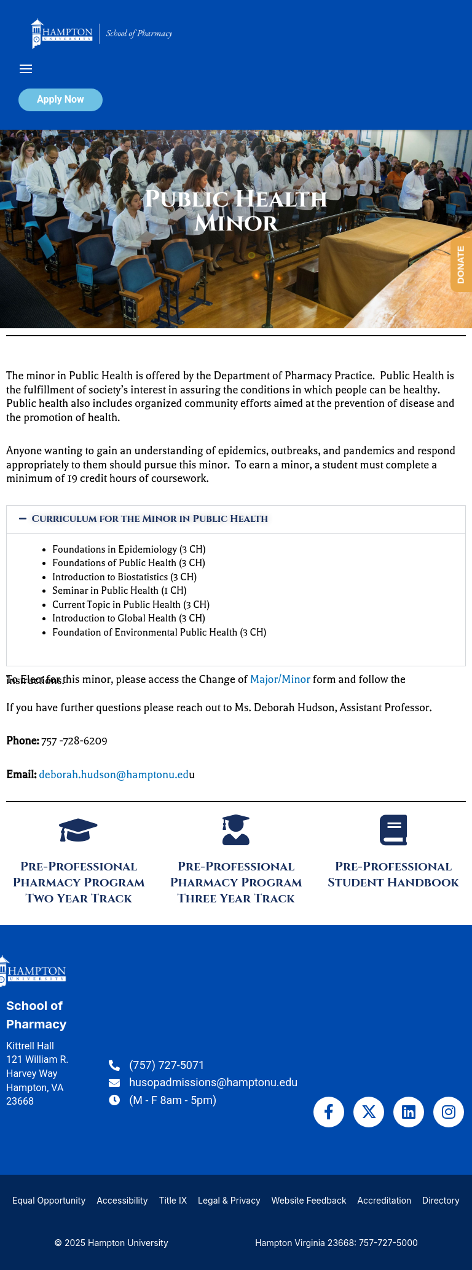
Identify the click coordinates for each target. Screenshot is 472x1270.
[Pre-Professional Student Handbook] (393, 829)
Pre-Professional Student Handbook (393, 874)
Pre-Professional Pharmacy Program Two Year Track (78, 882)
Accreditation (384, 1200)
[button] (236, 519)
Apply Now (60, 99)
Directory (441, 1200)
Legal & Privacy (229, 1200)
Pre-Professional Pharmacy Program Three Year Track (236, 882)
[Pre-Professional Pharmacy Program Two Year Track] (78, 829)
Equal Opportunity (48, 1200)
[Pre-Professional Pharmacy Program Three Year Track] (236, 829)
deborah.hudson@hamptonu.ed (114, 774)
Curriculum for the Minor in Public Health (150, 519)
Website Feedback (309, 1200)
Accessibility (122, 1200)
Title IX (173, 1200)
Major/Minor (280, 679)
